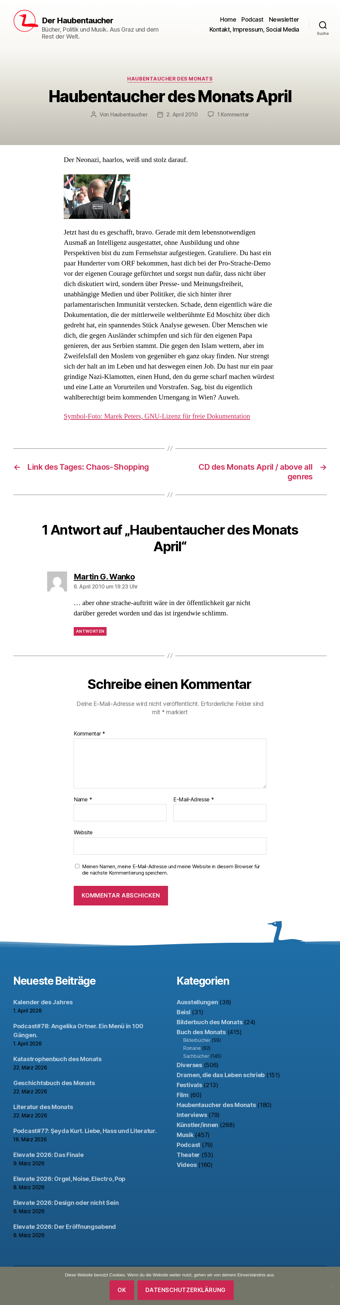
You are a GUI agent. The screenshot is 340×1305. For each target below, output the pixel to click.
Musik (185, 1134)
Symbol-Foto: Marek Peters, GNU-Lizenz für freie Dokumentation (157, 416)
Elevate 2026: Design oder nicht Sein (66, 1202)
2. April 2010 (182, 114)
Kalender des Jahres (43, 1002)
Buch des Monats (201, 1032)
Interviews (192, 1114)
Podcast (252, 19)
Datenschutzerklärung (185, 1290)
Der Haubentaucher (77, 21)
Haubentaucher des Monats (169, 79)
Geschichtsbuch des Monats (54, 1082)
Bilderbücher (197, 1040)
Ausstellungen (197, 1002)
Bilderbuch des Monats (209, 1022)
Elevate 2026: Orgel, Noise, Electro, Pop (69, 1178)
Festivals (189, 1084)
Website (83, 832)
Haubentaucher (129, 114)
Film (183, 1094)
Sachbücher (196, 1056)
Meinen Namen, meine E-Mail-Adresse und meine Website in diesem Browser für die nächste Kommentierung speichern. (171, 870)
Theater (188, 1154)
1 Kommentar (233, 114)
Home (228, 19)
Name (83, 800)
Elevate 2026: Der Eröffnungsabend (64, 1226)
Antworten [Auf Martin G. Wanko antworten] (90, 631)
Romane (192, 1048)
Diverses (189, 1064)
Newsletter (284, 19)
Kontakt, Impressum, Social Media (254, 29)
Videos (187, 1164)
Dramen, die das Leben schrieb (221, 1074)
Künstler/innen (197, 1124)
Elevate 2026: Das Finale (48, 1154)
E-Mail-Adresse (193, 800)
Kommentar (89, 734)
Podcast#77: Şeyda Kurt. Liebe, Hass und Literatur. (85, 1130)
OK (122, 1290)
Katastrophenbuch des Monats (57, 1059)
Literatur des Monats (43, 1106)
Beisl (184, 1012)
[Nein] (331, 1286)
